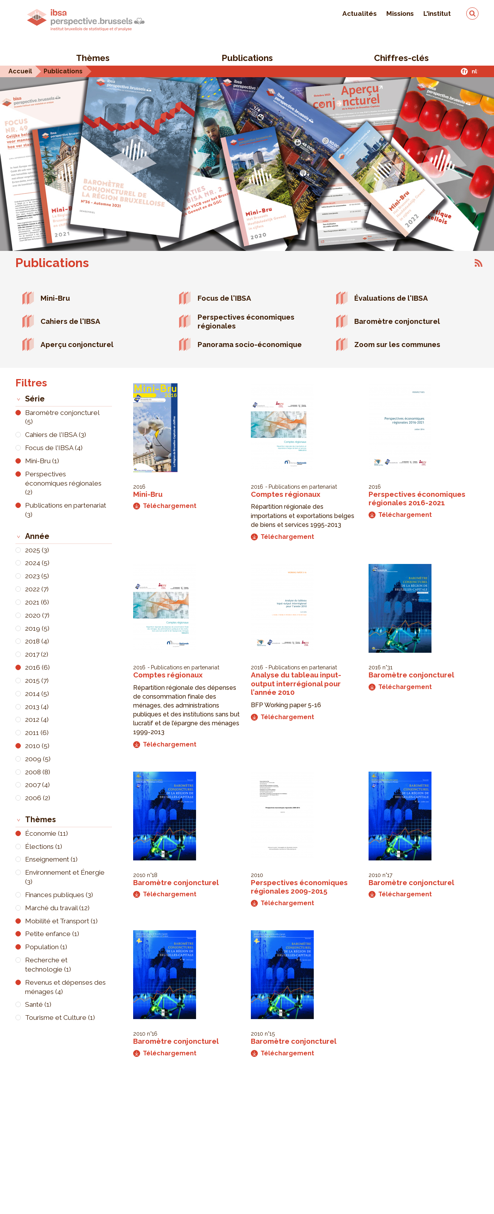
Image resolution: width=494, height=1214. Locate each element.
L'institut (437, 13)
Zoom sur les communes (397, 344)
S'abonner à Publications (478, 263)
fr (464, 71)
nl (474, 71)
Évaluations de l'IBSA (391, 298)
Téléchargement (164, 506)
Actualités (359, 13)
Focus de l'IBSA (224, 298)
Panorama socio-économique (250, 344)
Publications (247, 58)
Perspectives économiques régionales (246, 321)
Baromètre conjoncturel (397, 321)
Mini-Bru (55, 298)
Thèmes (93, 58)
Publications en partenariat (303, 486)
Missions (400, 13)
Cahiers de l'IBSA (70, 321)
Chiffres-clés (401, 58)
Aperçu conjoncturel (77, 344)
